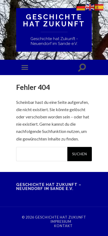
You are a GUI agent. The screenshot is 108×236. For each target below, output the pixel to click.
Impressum (60, 221)
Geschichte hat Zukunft (54, 20)
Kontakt (63, 226)
